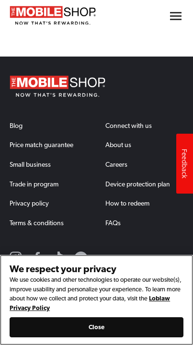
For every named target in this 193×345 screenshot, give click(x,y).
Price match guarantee (41, 145)
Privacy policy (29, 203)
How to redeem (127, 203)
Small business (30, 164)
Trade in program (34, 184)
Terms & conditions (37, 223)
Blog (16, 125)
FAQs (113, 223)
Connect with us (128, 125)
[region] (96, 300)
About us (118, 145)
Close (97, 327)
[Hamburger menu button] (175, 16)
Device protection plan (137, 184)
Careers (116, 164)
